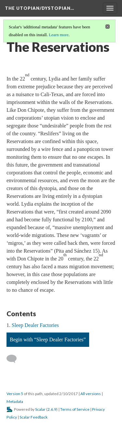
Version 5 (15, 393)
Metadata (15, 401)
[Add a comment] (14, 359)
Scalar (40, 409)
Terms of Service (74, 409)
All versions (90, 393)
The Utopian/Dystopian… (39, 8)
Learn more (58, 34)
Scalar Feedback (33, 417)
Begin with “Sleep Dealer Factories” (48, 339)
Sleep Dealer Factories (35, 325)
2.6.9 (51, 409)
